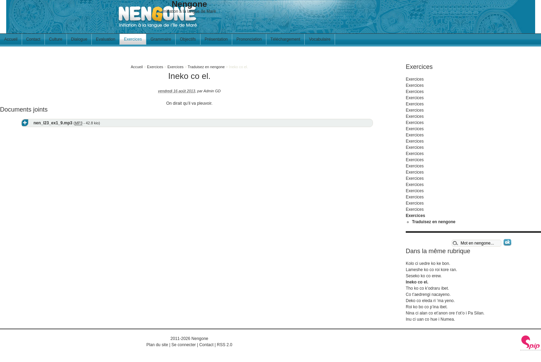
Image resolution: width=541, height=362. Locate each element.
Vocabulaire (320, 39)
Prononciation (249, 39)
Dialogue (79, 39)
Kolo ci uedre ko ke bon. (428, 263)
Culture (55, 39)
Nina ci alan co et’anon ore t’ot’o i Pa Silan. (445, 313)
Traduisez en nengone (206, 67)
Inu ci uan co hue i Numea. (430, 319)
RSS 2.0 (225, 344)
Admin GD (212, 91)
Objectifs (188, 39)
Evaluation (105, 39)
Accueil (11, 39)
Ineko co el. (417, 282)
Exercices (133, 39)
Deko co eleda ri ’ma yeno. (430, 300)
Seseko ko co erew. (424, 275)
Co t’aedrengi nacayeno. (428, 294)
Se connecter (183, 344)
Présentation (216, 39)
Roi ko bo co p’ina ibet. (426, 306)
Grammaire (160, 39)
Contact (33, 39)
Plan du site (157, 344)
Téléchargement (285, 39)
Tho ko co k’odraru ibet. (427, 288)
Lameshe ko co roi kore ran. (431, 269)
